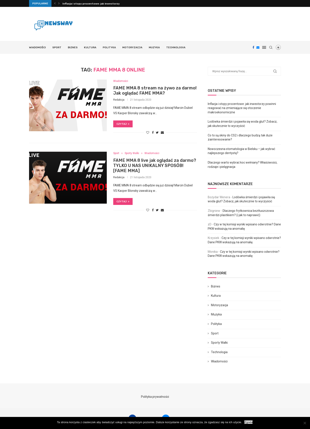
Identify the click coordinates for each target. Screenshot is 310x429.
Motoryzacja (132, 47)
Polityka (109, 47)
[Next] (59, 3)
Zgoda (249, 422)
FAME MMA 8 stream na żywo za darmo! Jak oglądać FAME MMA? (155, 90)
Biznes (73, 47)
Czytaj (122, 123)
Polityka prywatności (155, 396)
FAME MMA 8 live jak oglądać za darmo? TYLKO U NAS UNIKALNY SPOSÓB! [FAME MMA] (154, 165)
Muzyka (154, 47)
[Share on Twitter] (157, 132)
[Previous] (55, 3)
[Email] (257, 47)
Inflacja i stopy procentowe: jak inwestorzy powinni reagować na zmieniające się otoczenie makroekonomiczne (242, 108)
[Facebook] (253, 47)
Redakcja (118, 99)
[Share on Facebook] (153, 132)
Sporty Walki (132, 153)
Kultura (90, 47)
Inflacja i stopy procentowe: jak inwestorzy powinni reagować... (104, 3)
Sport (56, 47)
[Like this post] (147, 132)
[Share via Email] (162, 132)
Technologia (175, 47)
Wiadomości (37, 47)
